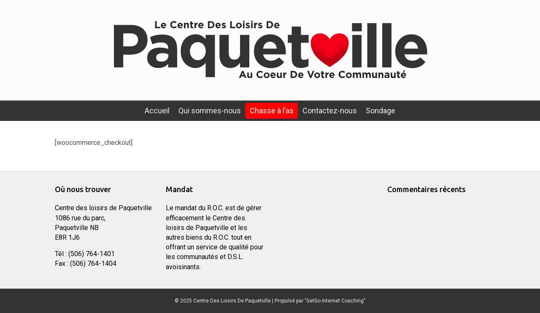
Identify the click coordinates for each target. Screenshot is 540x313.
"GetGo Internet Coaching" (335, 301)
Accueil (157, 110)
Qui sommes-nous (209, 110)
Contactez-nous (329, 110)
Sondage (380, 110)
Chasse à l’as (272, 110)
